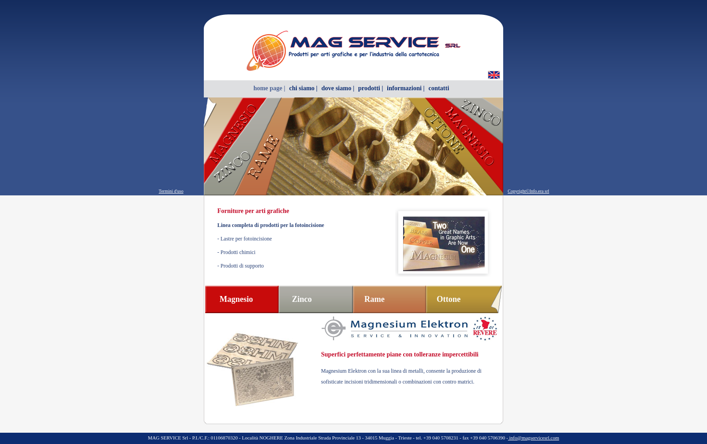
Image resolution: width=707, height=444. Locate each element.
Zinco (302, 299)
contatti (438, 88)
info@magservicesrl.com (533, 437)
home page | (269, 88)
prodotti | (370, 88)
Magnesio (236, 299)
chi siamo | (303, 88)
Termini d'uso (171, 191)
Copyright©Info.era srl (528, 191)
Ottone (449, 299)
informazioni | (406, 88)
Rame (374, 299)
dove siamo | (337, 88)
